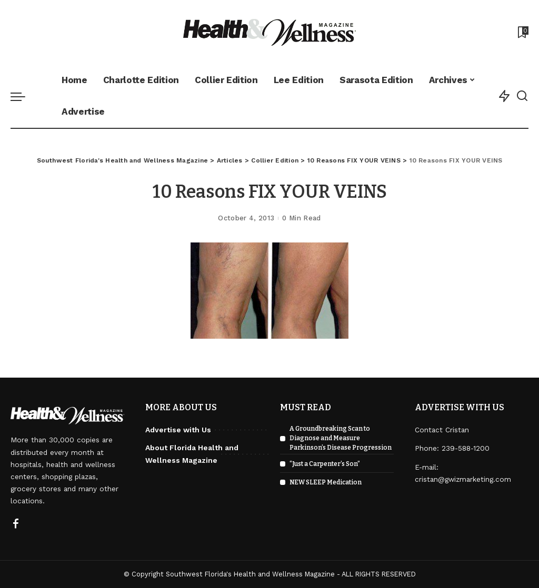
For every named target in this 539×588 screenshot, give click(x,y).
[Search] (522, 96)
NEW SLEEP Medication (326, 482)
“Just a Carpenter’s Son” (325, 464)
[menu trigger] (23, 96)
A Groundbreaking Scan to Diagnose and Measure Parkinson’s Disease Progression (341, 438)
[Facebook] (16, 524)
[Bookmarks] (522, 32)
